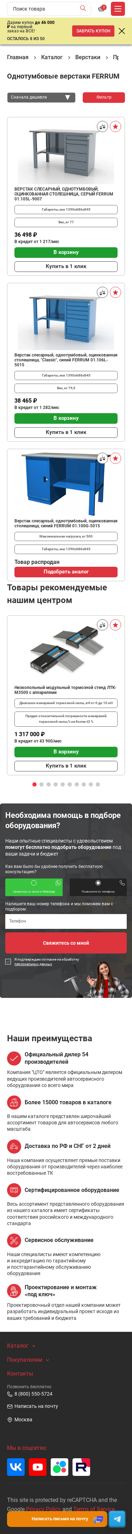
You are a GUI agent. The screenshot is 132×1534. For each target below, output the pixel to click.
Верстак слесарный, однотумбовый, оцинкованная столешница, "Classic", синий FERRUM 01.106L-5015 (66, 360)
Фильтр (104, 97)
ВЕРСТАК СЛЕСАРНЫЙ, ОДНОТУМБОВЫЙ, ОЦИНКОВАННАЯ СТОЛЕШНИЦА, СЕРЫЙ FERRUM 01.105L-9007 (63, 194)
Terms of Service (94, 1509)
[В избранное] (115, 126)
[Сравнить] (102, 126)
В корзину (66, 252)
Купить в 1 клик (66, 266)
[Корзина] (101, 8)
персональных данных (33, 964)
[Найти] (84, 9)
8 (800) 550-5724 (29, 1394)
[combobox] (41, 97)
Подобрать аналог (66, 572)
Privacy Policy (43, 1509)
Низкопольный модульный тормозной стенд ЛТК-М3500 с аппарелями (65, 690)
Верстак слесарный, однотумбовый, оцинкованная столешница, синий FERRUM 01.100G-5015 (66, 523)
